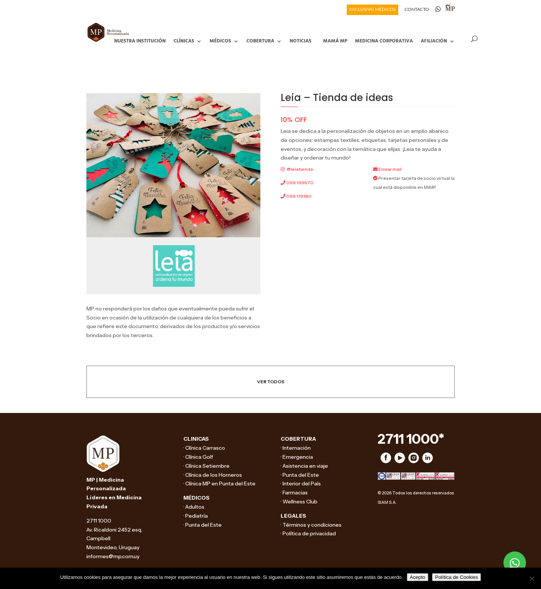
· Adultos (193, 506)
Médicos (220, 40)
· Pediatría (195, 515)
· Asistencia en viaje (304, 465)
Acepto (418, 577)
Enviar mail (390, 169)
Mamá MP (335, 40)
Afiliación (434, 40)
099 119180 (298, 196)
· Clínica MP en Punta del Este (219, 483)
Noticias (300, 40)
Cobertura (260, 40)
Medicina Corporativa (384, 40)
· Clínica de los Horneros (212, 475)
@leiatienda (300, 169)
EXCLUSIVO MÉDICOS (372, 9)
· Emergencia (297, 456)
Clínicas (184, 40)
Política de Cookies (456, 577)
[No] (531, 578)
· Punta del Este (202, 524)
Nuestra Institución (140, 40)
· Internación (296, 447)
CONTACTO (417, 9)
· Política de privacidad (308, 533)
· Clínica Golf (198, 456)
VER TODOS (270, 381)
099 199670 (300, 182)
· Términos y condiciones (311, 524)
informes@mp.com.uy (112, 556)
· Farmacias (294, 492)
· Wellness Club (299, 501)
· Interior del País (301, 483)
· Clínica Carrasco (204, 447)
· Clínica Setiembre (206, 465)
